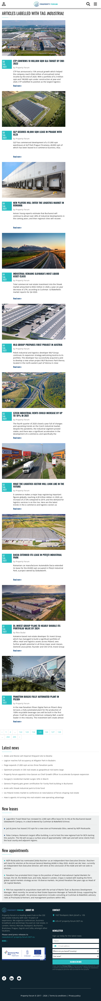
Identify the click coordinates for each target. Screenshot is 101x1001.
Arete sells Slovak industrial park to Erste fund (24, 788)
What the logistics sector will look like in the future (38, 485)
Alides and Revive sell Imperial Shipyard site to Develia (28, 756)
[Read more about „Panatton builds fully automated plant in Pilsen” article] (17, 721)
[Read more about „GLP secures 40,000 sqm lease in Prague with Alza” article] (17, 156)
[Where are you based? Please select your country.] (75, 951)
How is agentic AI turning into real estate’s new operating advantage (34, 797)
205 (14, 737)
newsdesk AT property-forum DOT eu (18, 937)
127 (52, 732)
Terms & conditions (58, 995)
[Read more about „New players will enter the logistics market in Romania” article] (17, 227)
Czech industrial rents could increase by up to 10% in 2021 (37, 414)
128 (59, 732)
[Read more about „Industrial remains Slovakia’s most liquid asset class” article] (17, 298)
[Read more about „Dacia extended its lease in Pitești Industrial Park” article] (17, 579)
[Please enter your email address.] (75, 946)
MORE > (4, 941)
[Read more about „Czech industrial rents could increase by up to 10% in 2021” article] (17, 437)
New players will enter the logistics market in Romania (38, 204)
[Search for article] (88, 4)
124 (33, 732)
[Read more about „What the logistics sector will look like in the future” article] (17, 508)
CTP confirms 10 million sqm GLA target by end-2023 (39, 62)
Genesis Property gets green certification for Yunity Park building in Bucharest (38, 783)
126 (46, 732)
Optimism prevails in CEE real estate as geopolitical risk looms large (34, 769)
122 (20, 732)
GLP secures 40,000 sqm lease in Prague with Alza (37, 133)
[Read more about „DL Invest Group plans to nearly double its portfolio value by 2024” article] (17, 650)
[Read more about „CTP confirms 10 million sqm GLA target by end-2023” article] (17, 85)
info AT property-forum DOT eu (69, 921)
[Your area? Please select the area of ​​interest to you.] (75, 956)
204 (8, 737)
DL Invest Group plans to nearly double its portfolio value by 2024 (36, 627)
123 (27, 732)
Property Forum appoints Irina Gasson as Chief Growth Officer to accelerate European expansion (46, 774)
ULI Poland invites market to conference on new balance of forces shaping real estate (41, 793)
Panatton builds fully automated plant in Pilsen (36, 698)
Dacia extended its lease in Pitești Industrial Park (37, 556)
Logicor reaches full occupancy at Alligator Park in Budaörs (30, 760)
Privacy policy (74, 995)
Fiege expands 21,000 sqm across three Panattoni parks (28, 765)
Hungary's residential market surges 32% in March (26, 779)
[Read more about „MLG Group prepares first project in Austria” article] (17, 367)
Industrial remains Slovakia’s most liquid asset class (36, 275)
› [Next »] (19, 737)
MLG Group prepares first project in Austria (37, 344)
